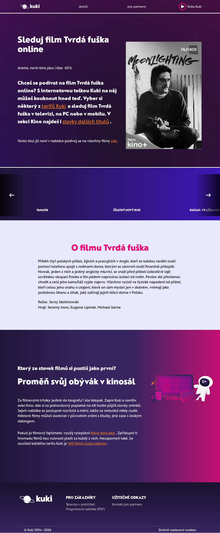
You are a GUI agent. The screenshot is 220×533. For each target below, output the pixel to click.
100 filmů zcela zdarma (87, 443)
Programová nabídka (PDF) (85, 509)
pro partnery (136, 6)
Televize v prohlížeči (80, 504)
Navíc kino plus (103, 433)
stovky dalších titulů (86, 121)
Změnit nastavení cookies (177, 530)
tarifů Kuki (54, 106)
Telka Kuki (190, 6)
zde (114, 141)
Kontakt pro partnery (127, 504)
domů (83, 6)
